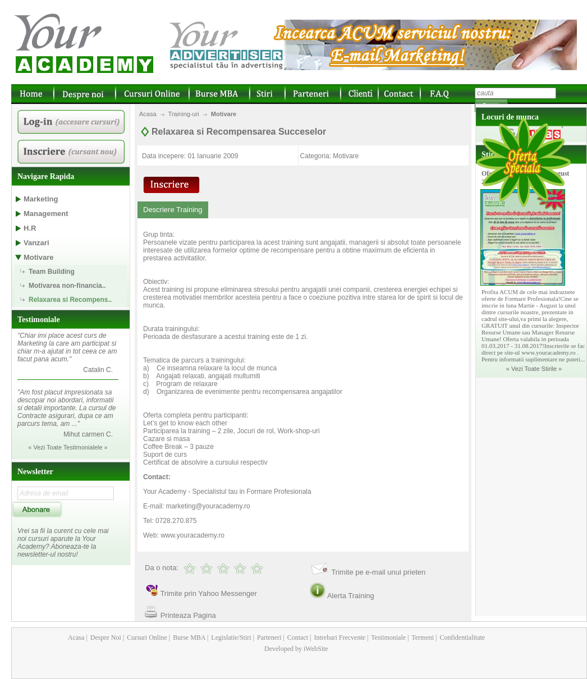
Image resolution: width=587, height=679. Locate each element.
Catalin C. (98, 370)
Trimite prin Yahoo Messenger (208, 593)
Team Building (52, 272)
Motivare (223, 114)
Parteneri (268, 637)
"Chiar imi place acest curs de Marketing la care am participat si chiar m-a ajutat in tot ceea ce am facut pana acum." (67, 347)
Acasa (148, 114)
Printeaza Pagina (188, 615)
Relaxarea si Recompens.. (70, 300)
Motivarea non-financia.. (67, 286)
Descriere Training (173, 209)
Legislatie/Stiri (230, 637)
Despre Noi (105, 637)
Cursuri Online (146, 637)
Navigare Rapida (45, 176)
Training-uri (183, 114)
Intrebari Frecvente (338, 637)
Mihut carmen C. (88, 434)
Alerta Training (350, 595)
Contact (297, 637)
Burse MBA (188, 637)
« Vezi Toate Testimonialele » (67, 447)
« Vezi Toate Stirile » (534, 368)
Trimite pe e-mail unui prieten (378, 572)
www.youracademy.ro (192, 535)
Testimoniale (38, 319)
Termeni (422, 637)
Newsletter (35, 471)
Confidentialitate (461, 637)
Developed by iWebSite (296, 649)
